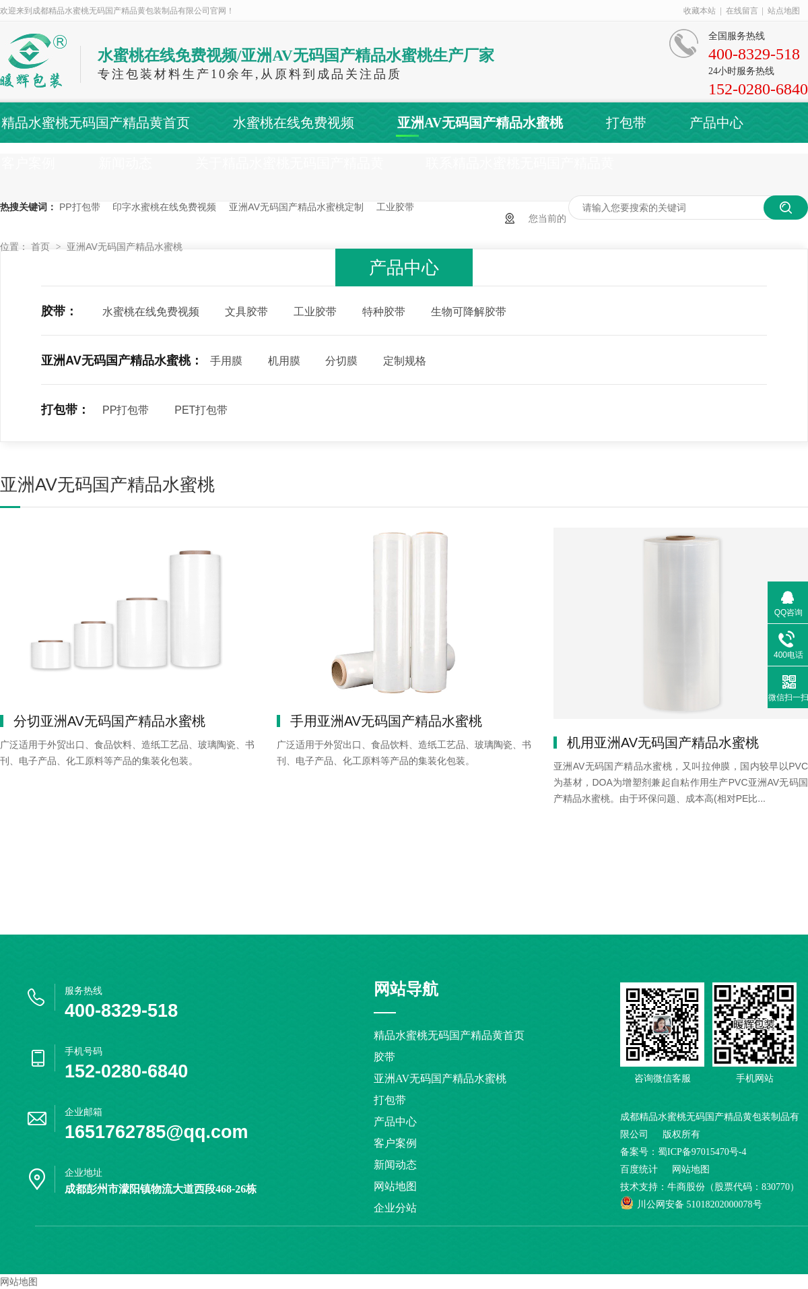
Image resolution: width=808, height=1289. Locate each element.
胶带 (384, 1057)
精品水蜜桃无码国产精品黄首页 (95, 122)
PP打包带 (79, 206)
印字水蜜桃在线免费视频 (164, 206)
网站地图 (395, 1186)
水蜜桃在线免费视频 (293, 122)
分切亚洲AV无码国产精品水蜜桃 (109, 721)
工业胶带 (395, 206)
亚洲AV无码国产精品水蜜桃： (122, 360)
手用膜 (226, 361)
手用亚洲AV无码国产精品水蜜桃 (386, 721)
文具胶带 (246, 311)
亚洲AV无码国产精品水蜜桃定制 (296, 206)
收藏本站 (699, 10)
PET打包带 (201, 410)
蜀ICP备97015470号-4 (702, 1152)
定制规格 (404, 361)
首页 (42, 246)
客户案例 (28, 163)
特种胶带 (383, 311)
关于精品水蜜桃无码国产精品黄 (289, 163)
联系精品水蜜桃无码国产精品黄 (520, 163)
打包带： (65, 409)
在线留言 (742, 10)
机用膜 (284, 361)
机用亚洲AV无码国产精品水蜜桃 (663, 742)
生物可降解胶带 (468, 311)
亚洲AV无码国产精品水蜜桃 (480, 122)
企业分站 (395, 1208)
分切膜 (341, 361)
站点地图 (784, 10)
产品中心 (716, 122)
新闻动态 (125, 163)
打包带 (626, 122)
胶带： (59, 311)
